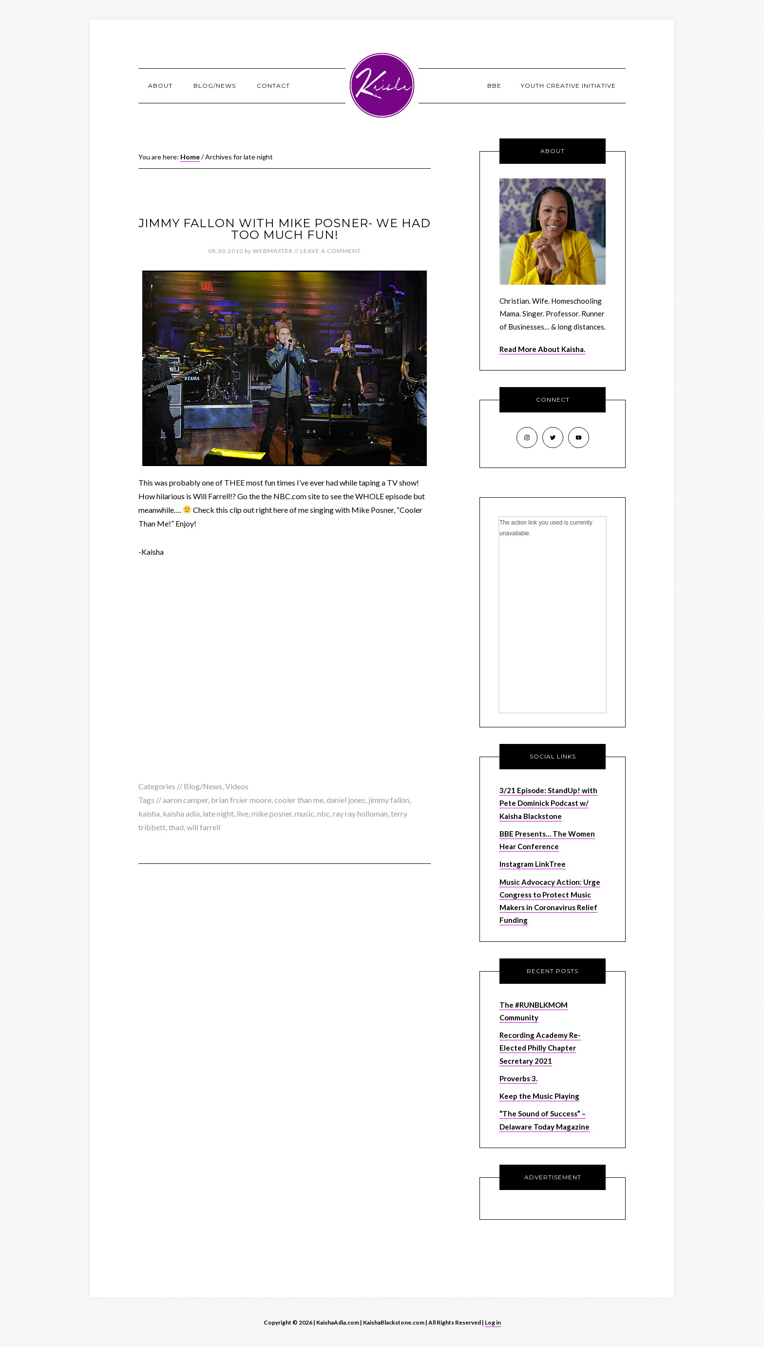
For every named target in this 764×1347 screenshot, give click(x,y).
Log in (493, 1322)
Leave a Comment (330, 250)
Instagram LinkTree (532, 863)
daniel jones (345, 799)
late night (218, 813)
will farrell (203, 827)
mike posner (271, 813)
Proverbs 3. (518, 1078)
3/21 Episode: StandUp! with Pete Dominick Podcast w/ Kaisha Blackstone (548, 803)
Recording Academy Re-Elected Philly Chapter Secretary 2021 (540, 1048)
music (304, 813)
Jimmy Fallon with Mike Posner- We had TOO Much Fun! (284, 229)
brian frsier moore (241, 799)
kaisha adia (181, 813)
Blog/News (203, 786)
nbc (323, 813)
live (242, 813)
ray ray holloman (360, 813)
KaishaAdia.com (382, 85)
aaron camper (185, 799)
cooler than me (299, 799)
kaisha (149, 813)
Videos (236, 786)
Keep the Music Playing (539, 1096)
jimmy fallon (388, 799)
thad (176, 827)
